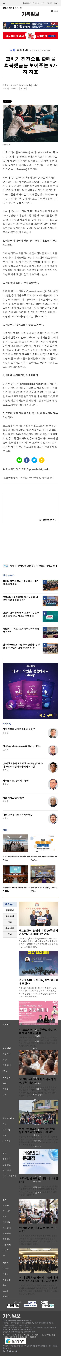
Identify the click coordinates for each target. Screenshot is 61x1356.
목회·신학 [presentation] (9, 928)
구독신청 (49, 3)
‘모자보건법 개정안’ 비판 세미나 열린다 (38, 1180)
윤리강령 (32, 1337)
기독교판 (28, 3)
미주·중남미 (23, 50)
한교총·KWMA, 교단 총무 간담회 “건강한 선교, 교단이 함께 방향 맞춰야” (21, 646)
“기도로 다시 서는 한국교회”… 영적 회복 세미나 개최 (37, 1031)
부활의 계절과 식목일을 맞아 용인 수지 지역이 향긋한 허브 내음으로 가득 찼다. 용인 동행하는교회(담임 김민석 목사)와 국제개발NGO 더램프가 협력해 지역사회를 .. (38, 1240)
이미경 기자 (15, 85)
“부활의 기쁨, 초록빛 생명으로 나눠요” (37, 1229)
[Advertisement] (30, 543)
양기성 (5, 770)
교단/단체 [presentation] (9, 916)
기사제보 (35, 1335)
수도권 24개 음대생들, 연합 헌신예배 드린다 (38, 981)
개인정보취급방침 (48, 1335)
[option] (16, 848)
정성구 (5, 801)
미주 (43, 3)
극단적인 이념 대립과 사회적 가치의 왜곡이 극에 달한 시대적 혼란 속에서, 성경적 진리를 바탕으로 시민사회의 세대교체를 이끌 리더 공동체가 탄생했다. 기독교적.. (38, 1289)
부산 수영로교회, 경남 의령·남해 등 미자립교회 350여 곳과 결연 (37, 1130)
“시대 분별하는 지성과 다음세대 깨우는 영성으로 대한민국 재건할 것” (38, 1279)
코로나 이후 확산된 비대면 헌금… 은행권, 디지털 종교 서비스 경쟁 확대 (21, 614)
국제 (12, 50)
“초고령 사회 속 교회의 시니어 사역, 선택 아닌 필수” (37, 1081)
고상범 (5, 750)
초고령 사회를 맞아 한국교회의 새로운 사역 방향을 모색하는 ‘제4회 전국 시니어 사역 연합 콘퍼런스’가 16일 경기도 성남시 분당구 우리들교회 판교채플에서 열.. (38, 1091)
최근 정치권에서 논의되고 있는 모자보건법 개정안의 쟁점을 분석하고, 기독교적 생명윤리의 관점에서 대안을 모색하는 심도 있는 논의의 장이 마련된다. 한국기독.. (38, 1190)
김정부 (5, 732)
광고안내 (15, 1335)
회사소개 (6, 1335)
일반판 (37, 3)
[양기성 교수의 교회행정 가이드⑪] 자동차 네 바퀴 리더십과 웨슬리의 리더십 (22, 765)
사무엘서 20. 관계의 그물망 (16, 780)
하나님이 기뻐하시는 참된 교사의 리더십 (22, 746)
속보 (5, 565)
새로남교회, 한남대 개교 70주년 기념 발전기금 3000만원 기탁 (38, 932)
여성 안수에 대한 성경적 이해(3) (18, 814)
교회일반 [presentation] (10, 910)
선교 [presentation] (10, 922)
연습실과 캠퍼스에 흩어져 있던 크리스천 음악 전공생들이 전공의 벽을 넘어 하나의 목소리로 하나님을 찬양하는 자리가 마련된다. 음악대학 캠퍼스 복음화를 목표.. (37, 992)
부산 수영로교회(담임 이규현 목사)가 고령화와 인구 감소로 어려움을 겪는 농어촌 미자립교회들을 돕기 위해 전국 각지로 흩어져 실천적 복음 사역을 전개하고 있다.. (38, 1140)
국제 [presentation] (10, 934)
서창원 (5, 818)
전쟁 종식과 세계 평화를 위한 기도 (19, 729)
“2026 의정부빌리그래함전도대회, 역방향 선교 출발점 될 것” (20, 599)
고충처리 (23, 1337)
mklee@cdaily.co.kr (29, 85)
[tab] (10, 910)
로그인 (56, 3)
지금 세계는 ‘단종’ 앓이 (13, 797)
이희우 (5, 784)
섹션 (4, 3)
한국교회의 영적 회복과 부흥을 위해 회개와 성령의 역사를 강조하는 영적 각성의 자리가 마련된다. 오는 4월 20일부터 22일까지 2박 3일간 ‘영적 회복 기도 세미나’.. (38, 1041)
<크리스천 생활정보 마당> (48, 520)
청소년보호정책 (11, 1337)
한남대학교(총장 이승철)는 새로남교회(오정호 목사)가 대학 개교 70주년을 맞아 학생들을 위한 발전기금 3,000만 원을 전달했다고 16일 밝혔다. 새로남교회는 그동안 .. (38, 942)
